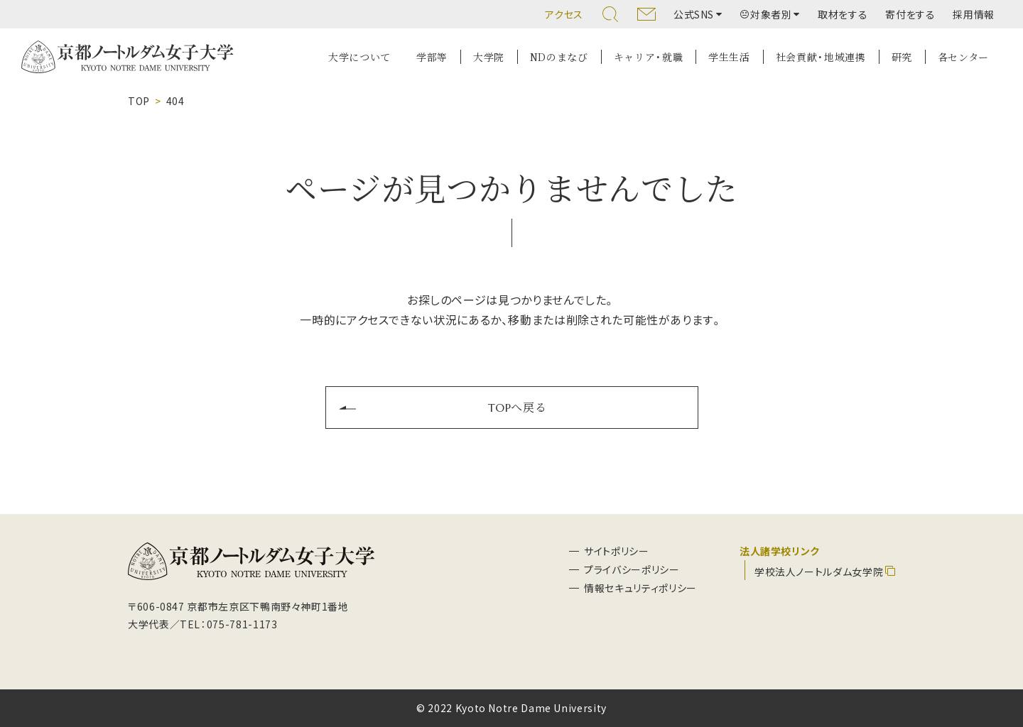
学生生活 (729, 57)
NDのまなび (559, 57)
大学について (359, 57)
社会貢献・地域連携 (821, 57)
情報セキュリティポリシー (640, 588)
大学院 (488, 57)
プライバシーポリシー (631, 569)
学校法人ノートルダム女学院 (818, 571)
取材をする (842, 14)
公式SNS (693, 14)
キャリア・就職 (648, 57)
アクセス (564, 14)
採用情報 (974, 14)
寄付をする (910, 14)
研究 (902, 57)
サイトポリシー (616, 551)
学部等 (432, 57)
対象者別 (766, 14)
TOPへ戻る (517, 406)
